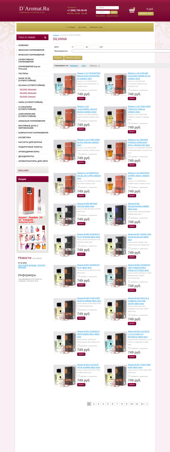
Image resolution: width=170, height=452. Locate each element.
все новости (37, 258)
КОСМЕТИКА (24, 137)
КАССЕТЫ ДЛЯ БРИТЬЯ (30, 142)
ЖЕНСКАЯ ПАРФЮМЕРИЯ (31, 50)
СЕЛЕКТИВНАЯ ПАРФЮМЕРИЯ (26, 60)
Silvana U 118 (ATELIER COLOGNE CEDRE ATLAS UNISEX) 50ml (139, 76)
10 (131, 404)
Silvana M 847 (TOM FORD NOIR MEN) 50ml (139, 371)
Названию (75, 66)
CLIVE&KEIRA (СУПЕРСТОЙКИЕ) (27, 108)
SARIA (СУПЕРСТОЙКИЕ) (30, 102)
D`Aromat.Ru (34, 8)
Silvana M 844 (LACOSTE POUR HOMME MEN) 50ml (89, 371)
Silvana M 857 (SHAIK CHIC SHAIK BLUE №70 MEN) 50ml (139, 237)
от (78, 47)
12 (142, 404)
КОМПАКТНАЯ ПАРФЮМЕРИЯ (33, 133)
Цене (85, 66)
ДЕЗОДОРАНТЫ (26, 156)
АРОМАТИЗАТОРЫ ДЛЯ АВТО (33, 161)
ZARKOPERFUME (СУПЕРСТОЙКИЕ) (27, 115)
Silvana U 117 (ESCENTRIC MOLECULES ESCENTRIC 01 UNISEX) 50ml (89, 76)
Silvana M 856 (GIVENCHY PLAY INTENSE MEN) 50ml (89, 241)
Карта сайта (23, 170)
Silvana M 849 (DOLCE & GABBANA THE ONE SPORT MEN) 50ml (138, 301)
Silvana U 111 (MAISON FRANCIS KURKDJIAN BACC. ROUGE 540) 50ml (139, 142)
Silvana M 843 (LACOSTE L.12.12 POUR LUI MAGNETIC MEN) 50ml (138, 334)
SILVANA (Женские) (28, 89)
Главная (56, 35)
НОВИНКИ (23, 45)
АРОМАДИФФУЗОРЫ (28, 151)
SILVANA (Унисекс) (28, 96)
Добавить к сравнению (87, 90)
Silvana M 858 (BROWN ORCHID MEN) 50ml (89, 210)
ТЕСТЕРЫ (23, 73)
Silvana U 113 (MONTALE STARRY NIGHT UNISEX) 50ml (138, 175)
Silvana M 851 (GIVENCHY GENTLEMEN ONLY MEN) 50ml (88, 334)
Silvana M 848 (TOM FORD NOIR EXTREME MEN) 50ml (89, 305)
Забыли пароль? (113, 15)
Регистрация (100, 15)
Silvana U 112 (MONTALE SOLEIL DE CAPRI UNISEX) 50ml (89, 175)
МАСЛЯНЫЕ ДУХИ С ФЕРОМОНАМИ (28, 127)
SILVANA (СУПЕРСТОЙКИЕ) (31, 85)
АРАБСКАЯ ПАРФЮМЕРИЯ (31, 121)
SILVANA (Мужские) (28, 93)
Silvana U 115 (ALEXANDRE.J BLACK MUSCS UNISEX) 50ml (87, 109)
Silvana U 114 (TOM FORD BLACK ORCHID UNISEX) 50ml (88, 142)
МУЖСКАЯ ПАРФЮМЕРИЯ (31, 55)
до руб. (94, 47)
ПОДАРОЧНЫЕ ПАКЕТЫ (30, 147)
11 (137, 404)
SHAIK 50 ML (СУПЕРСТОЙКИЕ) (27, 79)
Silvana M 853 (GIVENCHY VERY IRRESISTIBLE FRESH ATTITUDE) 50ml (139, 267)
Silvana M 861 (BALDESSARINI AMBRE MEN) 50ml (138, 206)
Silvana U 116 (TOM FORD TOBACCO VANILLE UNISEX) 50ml (139, 109)
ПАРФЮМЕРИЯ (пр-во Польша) (29, 67)
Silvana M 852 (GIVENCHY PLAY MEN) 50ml (89, 271)
